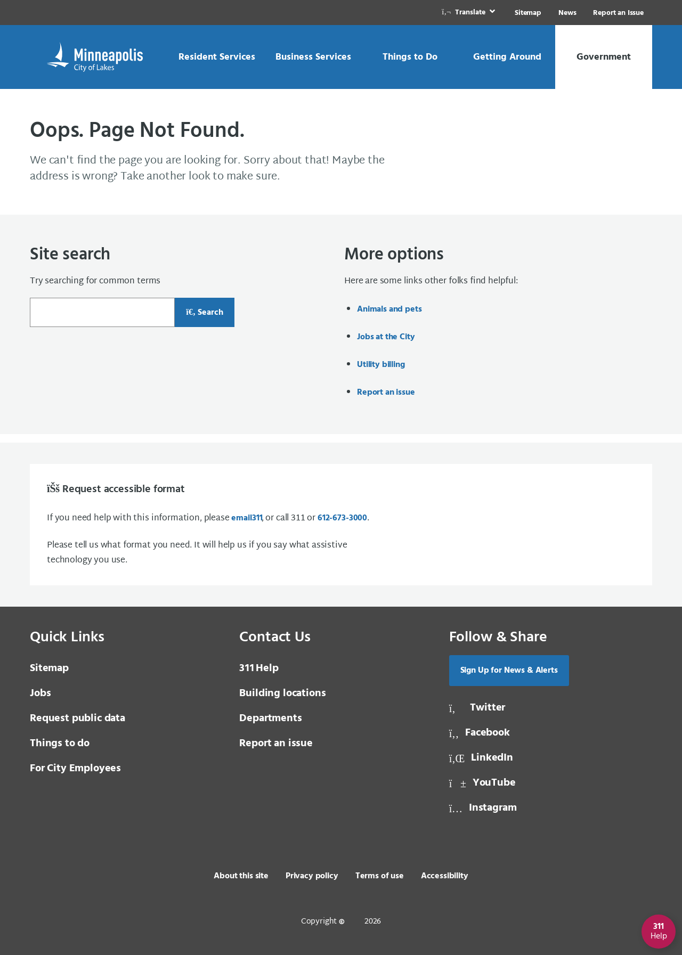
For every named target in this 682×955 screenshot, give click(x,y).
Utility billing (381, 365)
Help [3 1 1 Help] (258, 668)
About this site (241, 876)
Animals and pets (389, 309)
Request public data (77, 718)
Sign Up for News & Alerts (509, 671)
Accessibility (444, 876)
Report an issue (386, 392)
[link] (469, 12)
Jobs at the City (386, 337)
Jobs (40, 693)
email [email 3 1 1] (246, 518)
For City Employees (75, 768)
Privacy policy (312, 876)
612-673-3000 (342, 518)
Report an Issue (618, 13)
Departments (270, 718)
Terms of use (379, 876)
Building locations (282, 693)
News (567, 13)
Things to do (60, 743)
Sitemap (528, 13)
